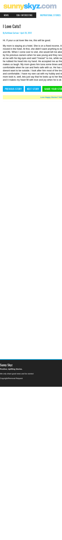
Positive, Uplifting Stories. (11, 369)
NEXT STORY (33, 89)
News (6, 15)
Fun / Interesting (24, 15)
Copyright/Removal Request (11, 378)
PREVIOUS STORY (13, 89)
